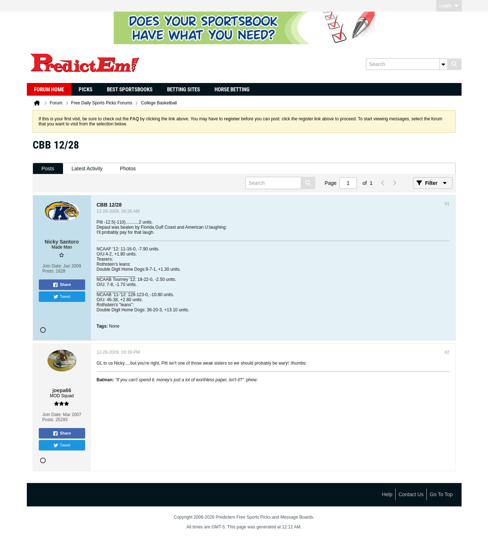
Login (449, 5)
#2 (447, 352)
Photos (128, 168)
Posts (48, 168)
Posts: (48, 271)
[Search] (406, 64)
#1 (447, 203)
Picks (85, 89)
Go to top (441, 494)
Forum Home (49, 89)
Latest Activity (87, 168)
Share (62, 285)
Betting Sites (183, 89)
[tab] (48, 168)
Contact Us (411, 494)
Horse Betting (232, 89)
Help (387, 494)
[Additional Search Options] (443, 64)
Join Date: (52, 266)
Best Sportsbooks (130, 89)
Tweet (61, 296)
